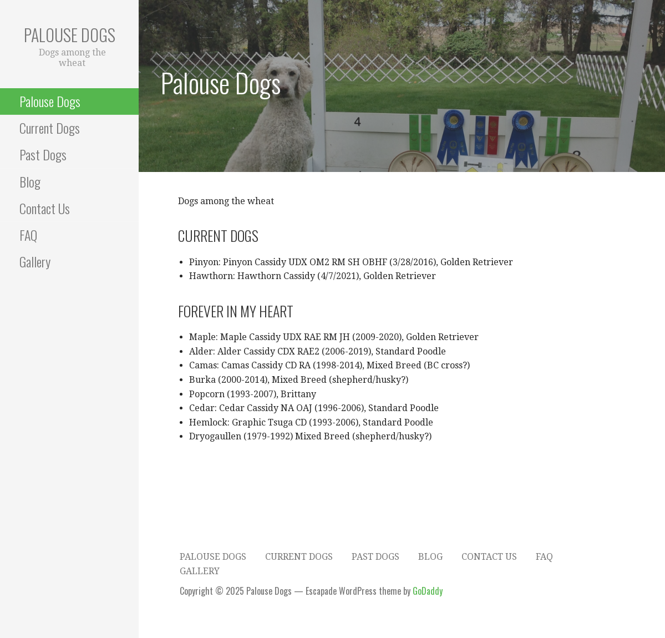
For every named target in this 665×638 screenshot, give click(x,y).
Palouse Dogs (69, 34)
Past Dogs (43, 154)
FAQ (28, 235)
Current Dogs (49, 128)
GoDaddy (428, 591)
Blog (29, 181)
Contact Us (44, 208)
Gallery (34, 261)
